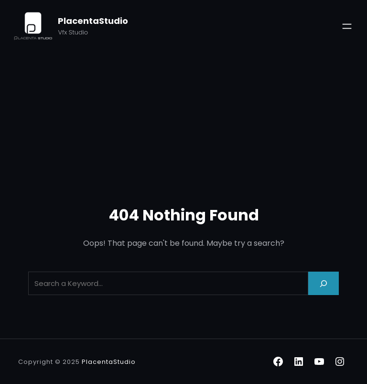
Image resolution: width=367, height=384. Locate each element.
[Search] (323, 283)
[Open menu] (347, 26)
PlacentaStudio (93, 21)
